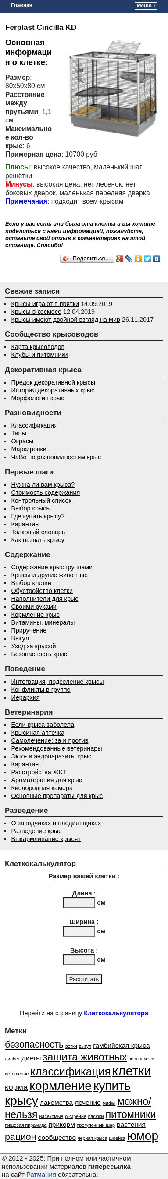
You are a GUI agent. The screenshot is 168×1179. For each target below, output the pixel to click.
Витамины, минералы (43, 622)
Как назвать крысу (37, 539)
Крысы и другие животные (49, 575)
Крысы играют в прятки (45, 303)
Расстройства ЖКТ (38, 772)
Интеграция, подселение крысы (57, 681)
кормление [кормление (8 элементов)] (60, 1086)
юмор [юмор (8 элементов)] (142, 1136)
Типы (18, 433)
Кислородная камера (42, 787)
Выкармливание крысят (46, 838)
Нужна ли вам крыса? (43, 484)
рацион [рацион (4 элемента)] (20, 1137)
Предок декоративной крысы (53, 382)
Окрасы (22, 441)
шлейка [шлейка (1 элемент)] (117, 1138)
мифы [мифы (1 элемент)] (109, 1103)
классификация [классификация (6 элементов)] (70, 1071)
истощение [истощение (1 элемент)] (17, 1073)
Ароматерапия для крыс (46, 780)
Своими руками (33, 606)
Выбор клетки (31, 582)
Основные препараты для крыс (57, 795)
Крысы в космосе (36, 311)
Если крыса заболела (42, 724)
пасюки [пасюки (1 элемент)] (96, 1116)
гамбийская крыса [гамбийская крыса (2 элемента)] (121, 1045)
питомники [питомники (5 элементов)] (130, 1114)
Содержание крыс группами (52, 567)
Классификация (34, 425)
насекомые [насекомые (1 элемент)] (51, 1116)
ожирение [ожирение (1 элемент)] (75, 1116)
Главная (21, 5)
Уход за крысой (33, 646)
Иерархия (25, 697)
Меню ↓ (146, 6)
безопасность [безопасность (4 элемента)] (34, 1044)
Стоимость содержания (45, 492)
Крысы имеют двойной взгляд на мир (65, 319)
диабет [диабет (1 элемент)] (12, 1058)
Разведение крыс (36, 830)
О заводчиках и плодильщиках (56, 823)
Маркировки (28, 449)
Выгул (20, 638)
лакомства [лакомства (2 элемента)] (56, 1102)
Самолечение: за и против (49, 740)
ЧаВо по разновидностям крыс (56, 456)
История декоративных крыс (52, 390)
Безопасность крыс (39, 654)
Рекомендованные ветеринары (56, 748)
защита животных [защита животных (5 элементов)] (85, 1057)
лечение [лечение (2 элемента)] (88, 1102)
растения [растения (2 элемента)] (131, 1124)
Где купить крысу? (37, 516)
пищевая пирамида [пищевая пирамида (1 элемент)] (26, 1125)
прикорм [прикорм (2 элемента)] (62, 1124)
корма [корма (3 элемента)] (16, 1087)
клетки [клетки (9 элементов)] (131, 1071)
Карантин (25, 524)
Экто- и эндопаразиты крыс (51, 756)
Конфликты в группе (40, 689)
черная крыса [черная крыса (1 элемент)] (92, 1138)
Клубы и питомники (39, 354)
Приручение (28, 630)
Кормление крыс (35, 614)
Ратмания (41, 1174)
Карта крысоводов (37, 346)
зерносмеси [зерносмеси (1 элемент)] (141, 1058)
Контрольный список (41, 500)
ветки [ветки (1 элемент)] (71, 1046)
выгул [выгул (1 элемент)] (85, 1046)
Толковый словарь (38, 532)
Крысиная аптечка (37, 732)
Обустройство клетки (42, 590)
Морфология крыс (37, 398)
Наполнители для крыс (44, 598)
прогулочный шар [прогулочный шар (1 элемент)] (96, 1125)
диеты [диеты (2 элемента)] (31, 1058)
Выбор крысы (30, 508)
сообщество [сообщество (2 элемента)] (57, 1137)
